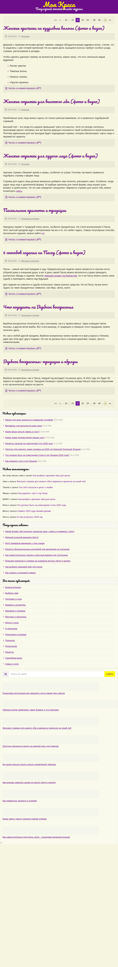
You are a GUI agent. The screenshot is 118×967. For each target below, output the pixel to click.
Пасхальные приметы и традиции (34, 210)
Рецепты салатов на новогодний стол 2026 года (29, 443)
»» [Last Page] (110, 20)
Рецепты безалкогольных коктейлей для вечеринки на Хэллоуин (37, 549)
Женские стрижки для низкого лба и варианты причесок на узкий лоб (51, 481)
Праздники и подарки (30, 219)
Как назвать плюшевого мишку (20, 572)
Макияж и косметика (15, 605)
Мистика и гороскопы (30, 261)
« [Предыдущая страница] (60, 20)
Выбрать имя (11, 593)
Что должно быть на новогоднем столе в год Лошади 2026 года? (37, 455)
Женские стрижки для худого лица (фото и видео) (50, 155)
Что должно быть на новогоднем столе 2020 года (41, 505)
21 (73, 20)
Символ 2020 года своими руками (34, 511)
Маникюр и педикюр (15, 611)
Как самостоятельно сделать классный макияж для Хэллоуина (36, 555)
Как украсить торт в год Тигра (32, 493)
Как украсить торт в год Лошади (21, 461)
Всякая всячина (13, 587)
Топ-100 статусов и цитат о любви (36, 487)
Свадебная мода (13, 658)
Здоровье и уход (13, 599)
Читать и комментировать (23, 88)
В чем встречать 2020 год (30, 517)
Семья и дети (12, 664)
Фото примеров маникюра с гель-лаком (24, 543)
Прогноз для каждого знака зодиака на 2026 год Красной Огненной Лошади (43, 449)
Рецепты (9, 652)
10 (66, 20)
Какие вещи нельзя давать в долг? (22, 431)
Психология (11, 646)
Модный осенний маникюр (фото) (22, 537)
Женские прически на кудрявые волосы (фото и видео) (53, 28)
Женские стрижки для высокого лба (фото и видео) (51, 101)
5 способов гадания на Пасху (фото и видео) (44, 252)
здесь (19, 191)
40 (99, 20)
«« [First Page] (55, 20)
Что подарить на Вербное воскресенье (38, 307)
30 (94, 20)
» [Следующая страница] (105, 20)
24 (87, 20)
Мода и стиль (12, 622)
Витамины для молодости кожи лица (23, 425)
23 (82, 20)
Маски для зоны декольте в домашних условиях (29, 420)
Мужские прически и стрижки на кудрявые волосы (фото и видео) (37, 561)
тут (42, 233)
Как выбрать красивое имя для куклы (51, 475)
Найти (109, 674)
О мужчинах (11, 628)
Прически (25, 36)
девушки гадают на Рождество (61, 275)
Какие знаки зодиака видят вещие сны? (25, 437)
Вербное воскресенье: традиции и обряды (40, 361)
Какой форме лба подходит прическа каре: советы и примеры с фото (39, 531)
